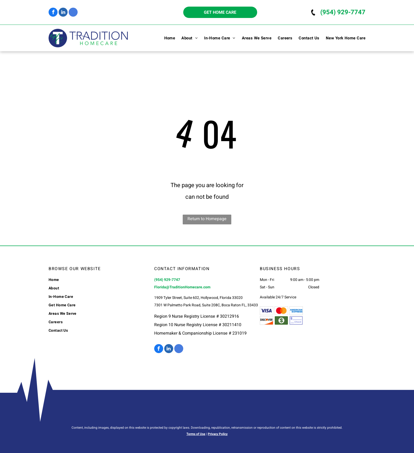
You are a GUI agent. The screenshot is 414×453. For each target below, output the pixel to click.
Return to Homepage (207, 219)
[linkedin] (63, 13)
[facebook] (53, 13)
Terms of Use (195, 434)
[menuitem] (166, 38)
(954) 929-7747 (342, 12)
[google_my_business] (73, 13)
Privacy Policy (218, 434)
